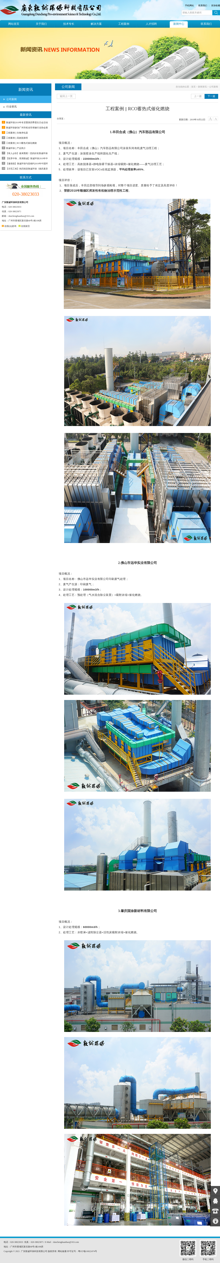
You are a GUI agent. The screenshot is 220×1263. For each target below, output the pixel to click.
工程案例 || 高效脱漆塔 (17, 138)
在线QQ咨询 (9, 226)
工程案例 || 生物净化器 (17, 132)
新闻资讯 (202, 86)
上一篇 (198, 96)
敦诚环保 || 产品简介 (16, 148)
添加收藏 (215, 5)
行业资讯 (11, 106)
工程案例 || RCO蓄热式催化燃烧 (21, 143)
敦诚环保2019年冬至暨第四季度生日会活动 (27, 122)
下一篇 (211, 96)
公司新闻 (11, 99)
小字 (216, 118)
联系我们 (202, 5)
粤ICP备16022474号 (87, 1251)
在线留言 (24, 226)
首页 (193, 86)
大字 (210, 118)
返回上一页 (66, 96)
